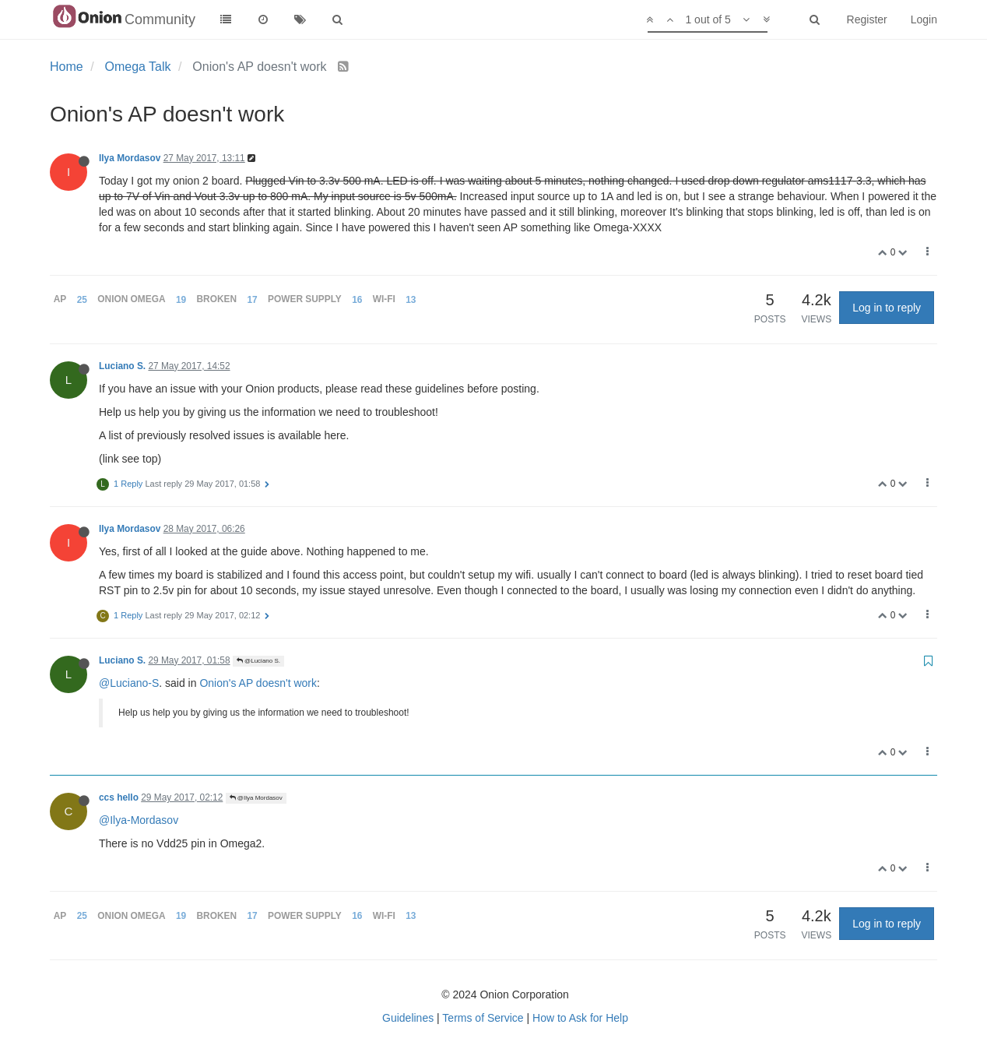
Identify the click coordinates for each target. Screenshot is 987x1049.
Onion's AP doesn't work (258, 683)
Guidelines (408, 1018)
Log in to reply (886, 307)
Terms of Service (482, 1018)
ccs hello (119, 797)
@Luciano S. (258, 660)
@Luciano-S (129, 683)
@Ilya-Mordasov (138, 820)
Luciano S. (122, 366)
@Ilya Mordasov (256, 797)
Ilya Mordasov (129, 158)
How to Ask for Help (580, 1018)
